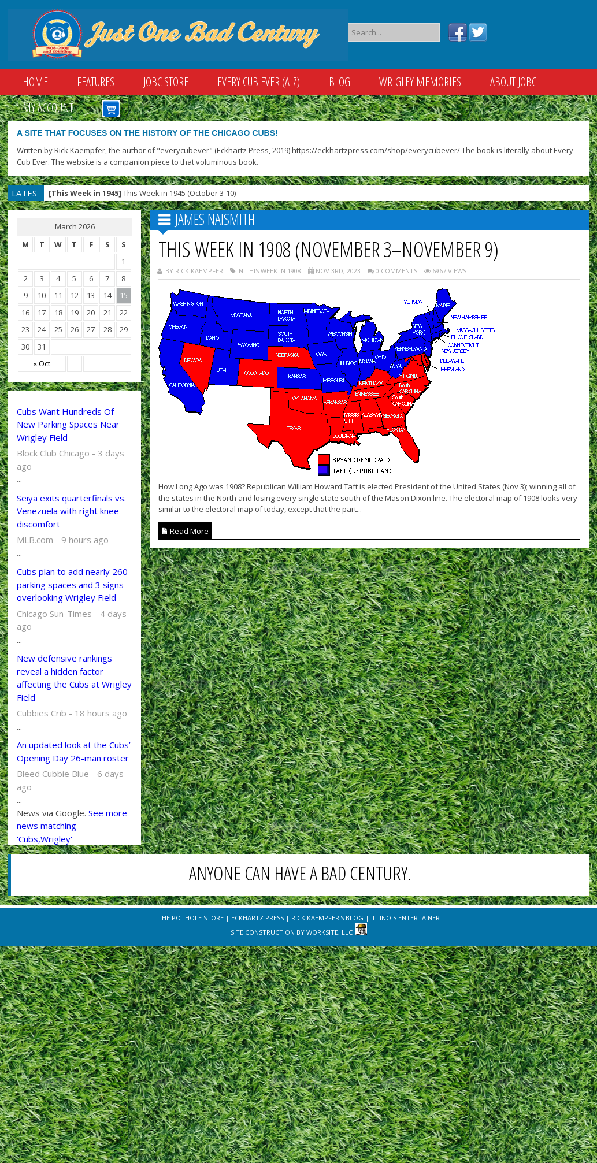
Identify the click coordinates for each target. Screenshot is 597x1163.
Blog (339, 82)
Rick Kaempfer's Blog (327, 917)
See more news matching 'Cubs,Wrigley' (72, 826)
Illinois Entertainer (405, 917)
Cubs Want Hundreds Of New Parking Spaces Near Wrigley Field (68, 424)
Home (35, 82)
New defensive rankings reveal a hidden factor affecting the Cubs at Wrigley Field (74, 677)
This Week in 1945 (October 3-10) (142, 193)
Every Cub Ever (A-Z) (258, 82)
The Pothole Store (191, 917)
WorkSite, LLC (329, 932)
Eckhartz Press (257, 917)
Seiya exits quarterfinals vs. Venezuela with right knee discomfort (71, 511)
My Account (48, 108)
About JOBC (513, 82)
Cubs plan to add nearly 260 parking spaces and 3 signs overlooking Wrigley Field (72, 584)
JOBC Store (165, 82)
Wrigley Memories (420, 82)
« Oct (41, 363)
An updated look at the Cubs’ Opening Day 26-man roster (74, 751)
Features (95, 82)
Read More (185, 531)
